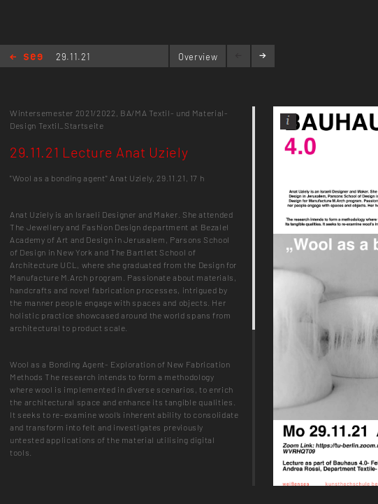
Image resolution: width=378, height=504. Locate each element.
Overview (197, 56)
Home (26, 57)
